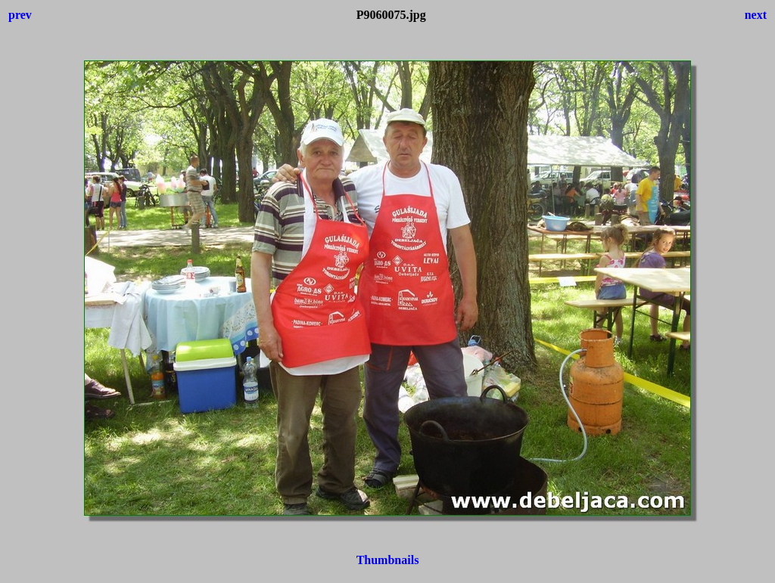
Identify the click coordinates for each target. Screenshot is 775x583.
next (756, 14)
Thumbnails (387, 560)
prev (20, 14)
